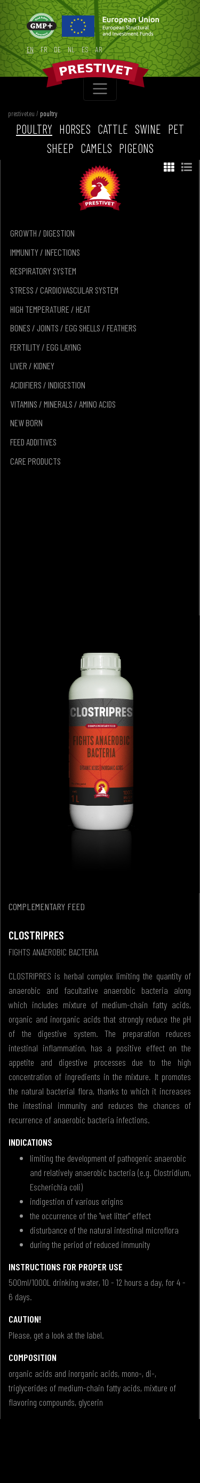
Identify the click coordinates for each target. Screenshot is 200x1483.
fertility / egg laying (45, 347)
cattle (113, 128)
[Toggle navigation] (100, 89)
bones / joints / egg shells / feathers (73, 327)
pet (176, 128)
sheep (60, 148)
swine (148, 128)
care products (35, 461)
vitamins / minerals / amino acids (63, 404)
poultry (48, 113)
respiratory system (43, 270)
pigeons (136, 148)
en (30, 49)
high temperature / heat (50, 309)
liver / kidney (32, 365)
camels (96, 148)
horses (75, 128)
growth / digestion (42, 233)
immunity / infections (45, 252)
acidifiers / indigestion (47, 384)
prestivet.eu (21, 113)
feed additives (33, 441)
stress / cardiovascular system (64, 290)
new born (26, 422)
